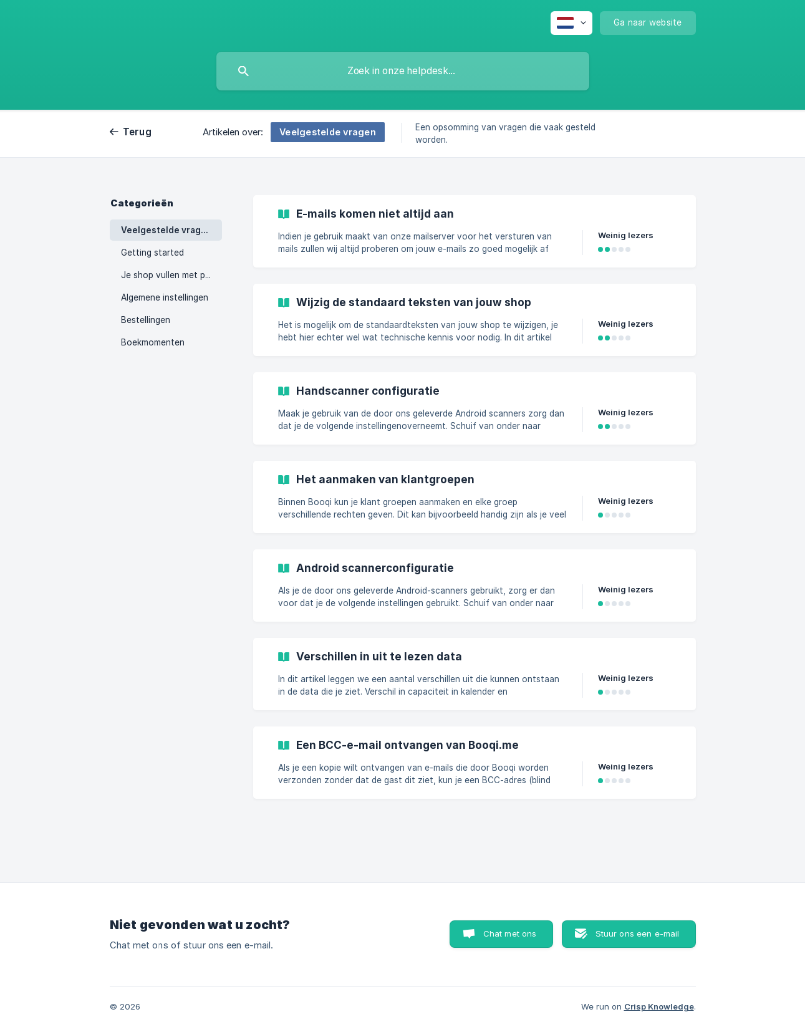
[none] (571, 23)
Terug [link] (137, 132)
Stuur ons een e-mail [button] (637, 933)
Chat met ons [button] (510, 933)
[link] (474, 231)
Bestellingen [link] (145, 320)
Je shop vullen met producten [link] (171, 275)
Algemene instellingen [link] (164, 297)
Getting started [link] (152, 253)
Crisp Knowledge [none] (659, 1006)
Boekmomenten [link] (153, 342)
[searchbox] (402, 71)
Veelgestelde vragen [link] (166, 230)
